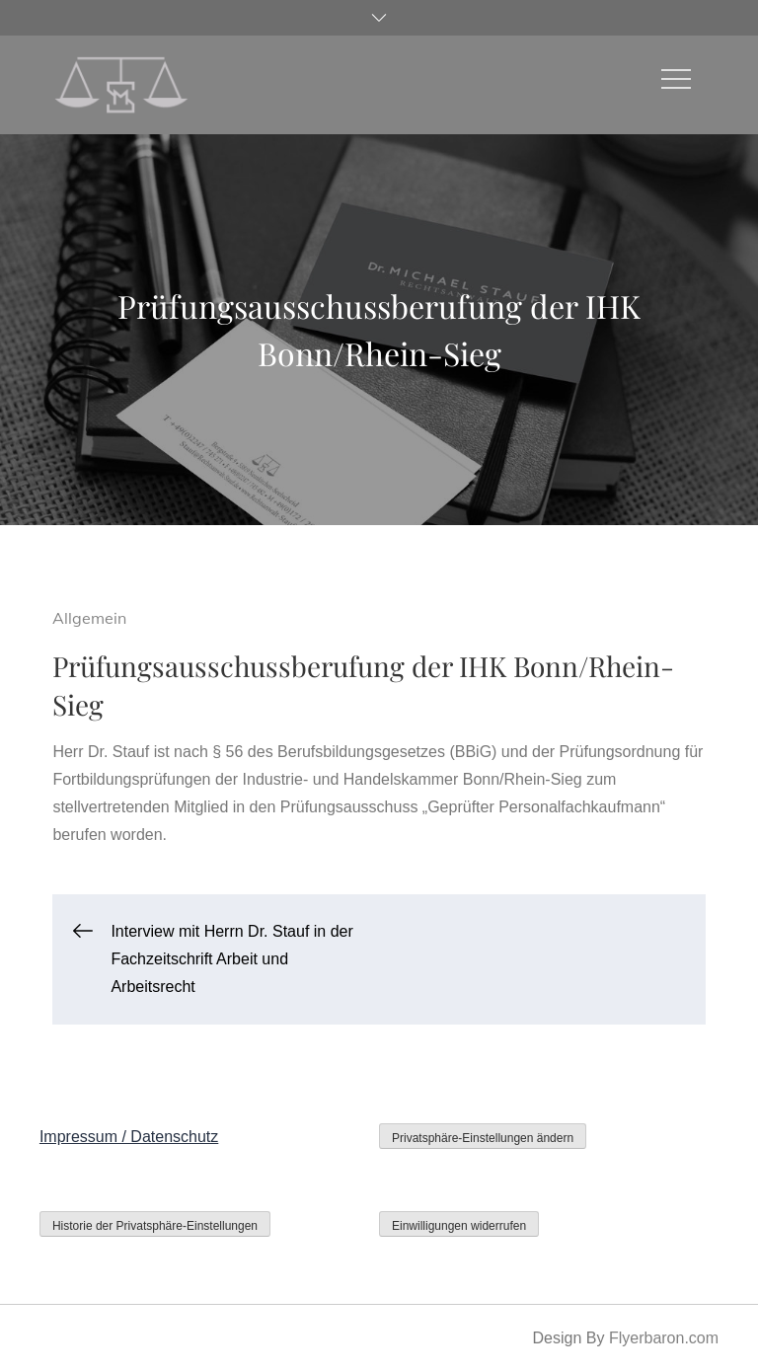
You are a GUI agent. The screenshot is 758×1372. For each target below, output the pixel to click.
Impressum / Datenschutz (128, 1136)
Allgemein (89, 618)
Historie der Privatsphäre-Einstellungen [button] (155, 1226)
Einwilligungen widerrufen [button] (459, 1226)
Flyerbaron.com (664, 1338)
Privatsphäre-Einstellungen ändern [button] (482, 1138)
